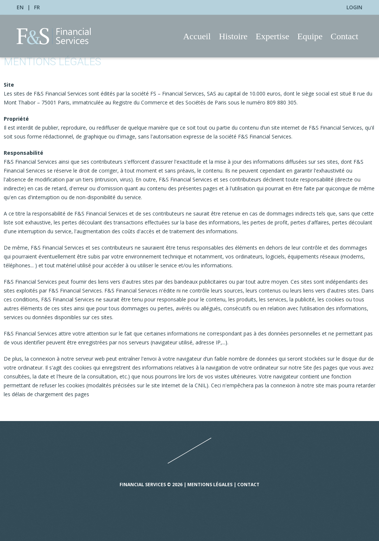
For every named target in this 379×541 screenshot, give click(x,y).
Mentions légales (209, 484)
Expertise (272, 36)
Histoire (233, 36)
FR (37, 7)
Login (354, 7)
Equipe (309, 36)
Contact (344, 36)
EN (20, 7)
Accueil (197, 36)
